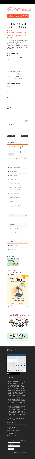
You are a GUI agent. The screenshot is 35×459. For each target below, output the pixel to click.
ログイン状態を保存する (15, 71)
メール (9, 102)
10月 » (11, 373)
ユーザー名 (10, 86)
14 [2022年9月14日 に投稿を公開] (16, 365)
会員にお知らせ (16, 15)
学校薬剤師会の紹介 (15, 197)
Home (8, 15)
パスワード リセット (15, 233)
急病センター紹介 (14, 184)
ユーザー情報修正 (14, 229)
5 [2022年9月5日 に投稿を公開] (10, 363)
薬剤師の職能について (15, 171)
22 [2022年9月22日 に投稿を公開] (18, 368)
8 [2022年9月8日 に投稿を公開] (18, 363)
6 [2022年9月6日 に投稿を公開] (13, 363)
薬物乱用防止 (13, 175)
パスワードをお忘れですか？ (15, 158)
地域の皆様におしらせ (15, 249)
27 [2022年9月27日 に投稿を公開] (13, 370)
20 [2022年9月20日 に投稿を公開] (13, 368)
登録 (25, 158)
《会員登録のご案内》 (15, 206)
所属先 (9, 108)
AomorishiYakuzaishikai (15, 33)
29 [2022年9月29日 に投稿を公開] (19, 370)
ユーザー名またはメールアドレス (16, 146)
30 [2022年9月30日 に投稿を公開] (21, 370)
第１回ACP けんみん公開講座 (16, 418)
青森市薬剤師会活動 (15, 167)
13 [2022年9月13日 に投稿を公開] (13, 365)
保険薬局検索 (13, 179)
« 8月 (8, 373)
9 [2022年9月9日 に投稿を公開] (21, 363)
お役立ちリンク (14, 202)
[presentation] (18, 116)
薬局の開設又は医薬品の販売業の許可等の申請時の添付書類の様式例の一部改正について (16, 400)
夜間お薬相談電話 (14, 193)
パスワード (10, 65)
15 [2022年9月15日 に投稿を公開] (18, 365)
